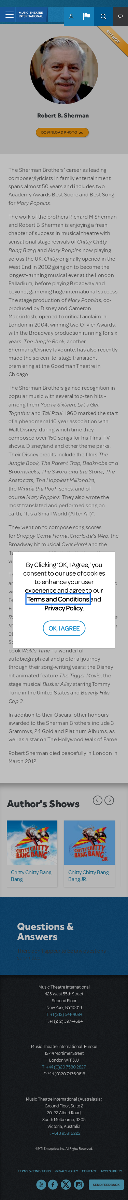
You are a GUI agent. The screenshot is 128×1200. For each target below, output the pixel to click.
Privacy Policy (63, 608)
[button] (86, 16)
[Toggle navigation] (7, 14)
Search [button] (103, 16)
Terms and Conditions (58, 599)
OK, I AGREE (64, 628)
